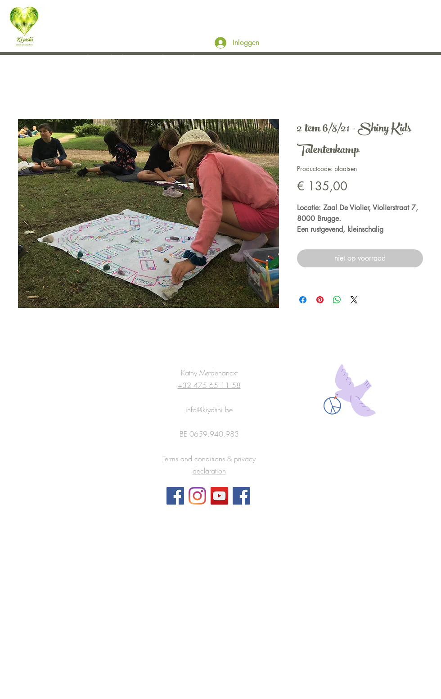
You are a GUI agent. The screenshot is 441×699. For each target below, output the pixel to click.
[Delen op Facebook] (302, 299)
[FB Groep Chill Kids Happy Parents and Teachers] (241, 496)
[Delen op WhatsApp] (337, 299)
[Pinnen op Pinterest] (320, 299)
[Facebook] (175, 496)
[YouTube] (219, 496)
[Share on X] (354, 299)
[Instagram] (197, 496)
